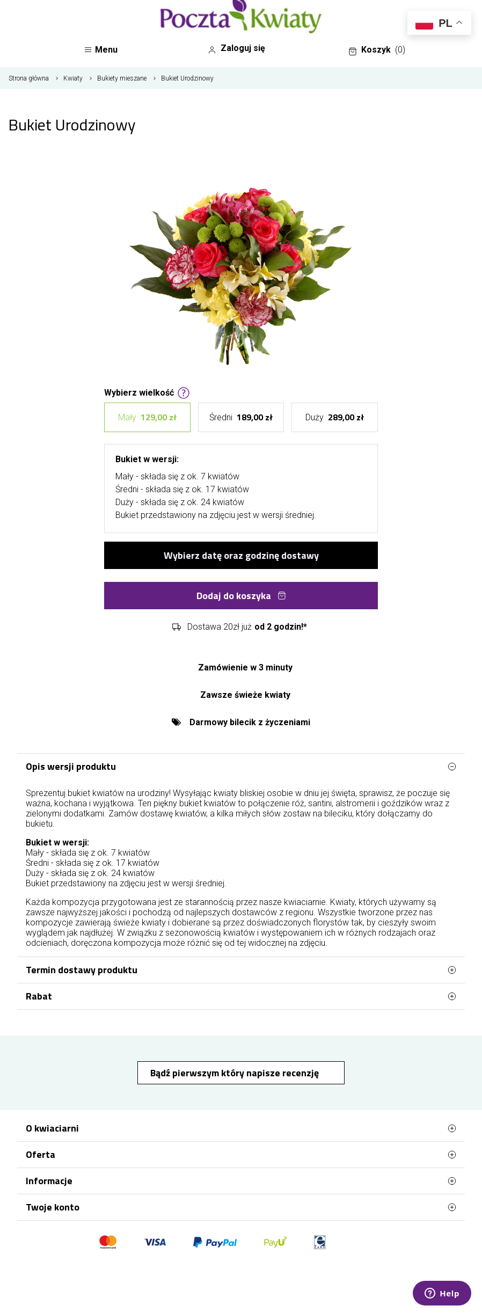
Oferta (241, 1154)
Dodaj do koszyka (241, 595)
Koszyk (376, 50)
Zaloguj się (236, 48)
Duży (334, 417)
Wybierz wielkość (147, 392)
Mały (147, 417)
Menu (101, 50)
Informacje (241, 1180)
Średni (241, 417)
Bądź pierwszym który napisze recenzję (235, 1073)
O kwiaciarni (241, 1128)
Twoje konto (241, 1207)
